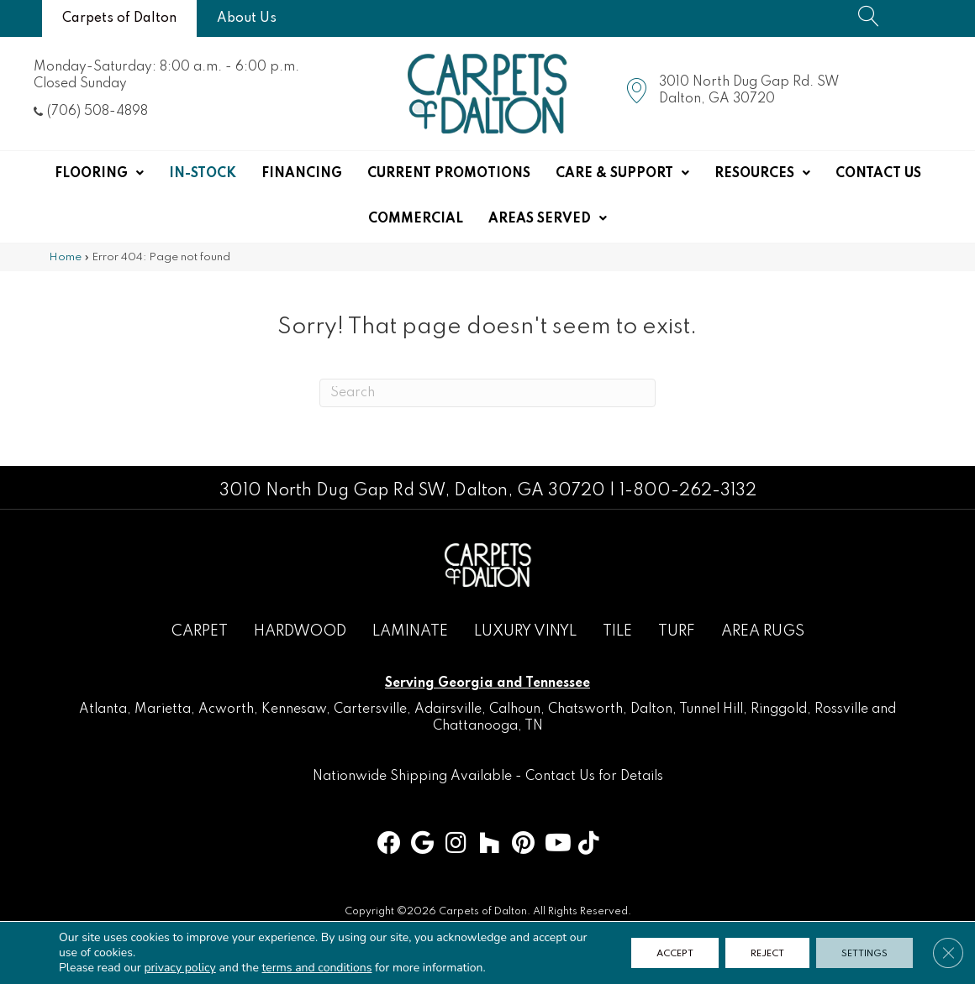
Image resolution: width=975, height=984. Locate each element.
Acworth (226, 709)
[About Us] (247, 18)
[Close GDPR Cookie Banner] (948, 953)
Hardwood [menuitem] (300, 631)
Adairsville (448, 709)
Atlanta (103, 709)
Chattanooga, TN (488, 726)
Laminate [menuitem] (410, 631)
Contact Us (560, 776)
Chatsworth (585, 709)
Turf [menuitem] (676, 631)
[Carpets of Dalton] (119, 18)
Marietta (162, 709)
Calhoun (514, 709)
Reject (767, 953)
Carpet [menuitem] (199, 631)
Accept (674, 953)
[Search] (487, 393)
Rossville (841, 709)
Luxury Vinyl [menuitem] (525, 631)
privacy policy (179, 968)
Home (65, 257)
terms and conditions (317, 968)
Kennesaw (293, 709)
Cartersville (370, 709)
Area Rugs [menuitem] (762, 631)
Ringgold (779, 709)
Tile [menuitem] (617, 631)
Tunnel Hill (711, 709)
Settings (864, 953)
